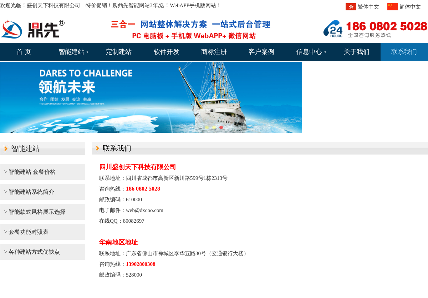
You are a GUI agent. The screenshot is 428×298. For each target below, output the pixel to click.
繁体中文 (368, 7)
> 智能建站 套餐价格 (30, 172)
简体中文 (410, 7)
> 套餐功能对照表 (26, 232)
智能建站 (73, 52)
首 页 (23, 51)
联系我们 (404, 51)
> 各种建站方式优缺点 (32, 252)
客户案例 (261, 51)
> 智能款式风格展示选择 (35, 212)
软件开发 (166, 51)
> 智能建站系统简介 (29, 192)
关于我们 (357, 51)
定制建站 (119, 51)
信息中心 (311, 52)
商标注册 (214, 51)
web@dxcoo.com (144, 210)
